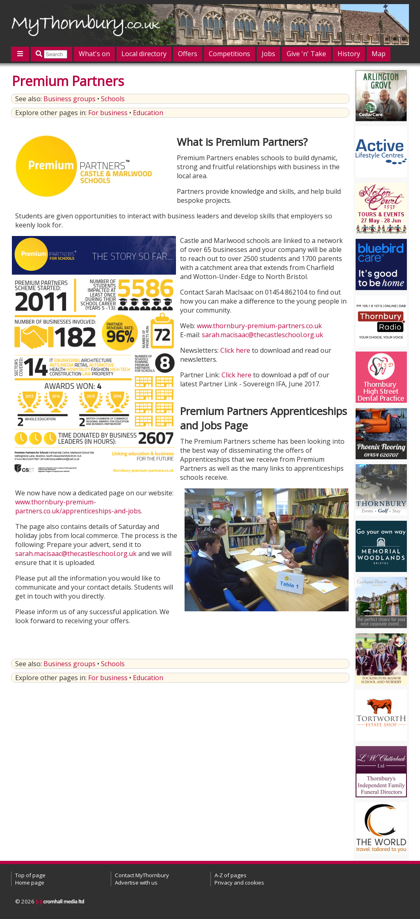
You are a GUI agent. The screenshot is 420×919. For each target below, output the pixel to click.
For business (108, 112)
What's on (94, 53)
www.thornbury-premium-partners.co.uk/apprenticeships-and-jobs (78, 506)
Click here (235, 350)
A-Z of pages (231, 875)
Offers (187, 53)
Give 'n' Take (306, 53)
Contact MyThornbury (142, 875)
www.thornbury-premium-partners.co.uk (259, 325)
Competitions (229, 53)
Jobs (268, 53)
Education (148, 112)
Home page (29, 882)
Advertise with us (136, 882)
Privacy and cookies (239, 882)
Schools (113, 98)
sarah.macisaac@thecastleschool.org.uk (262, 334)
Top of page (30, 875)
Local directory (144, 53)
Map (379, 53)
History (349, 53)
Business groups (69, 98)
